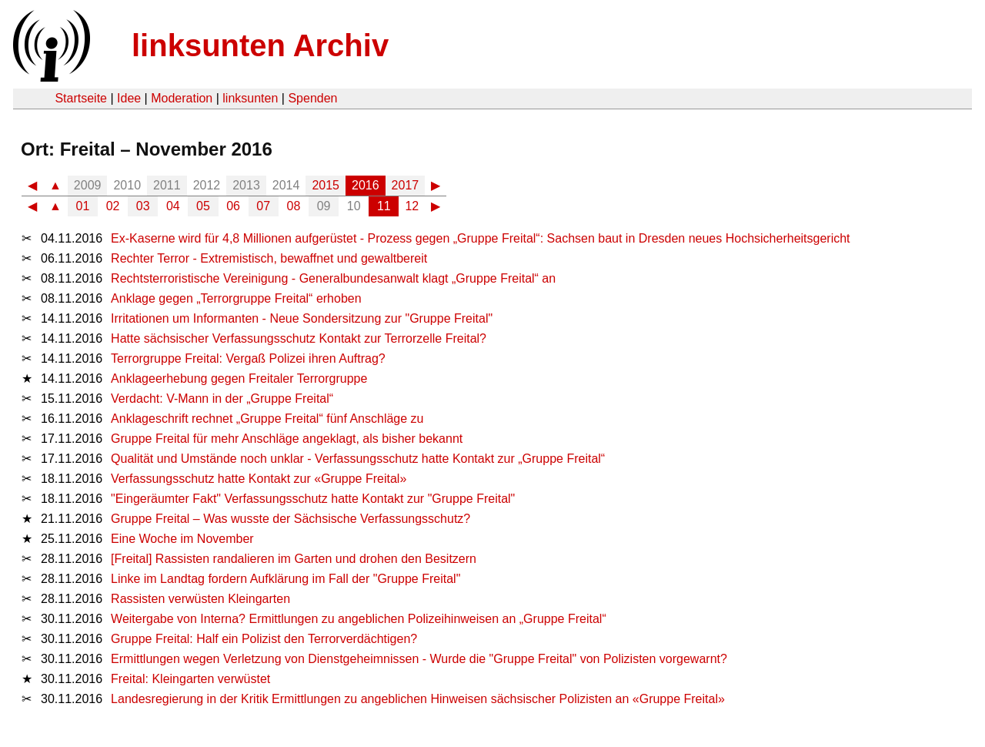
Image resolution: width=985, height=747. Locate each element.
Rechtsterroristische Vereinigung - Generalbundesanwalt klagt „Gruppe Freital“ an (333, 278)
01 (83, 206)
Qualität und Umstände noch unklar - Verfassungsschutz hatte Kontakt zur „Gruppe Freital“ (358, 458)
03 (143, 206)
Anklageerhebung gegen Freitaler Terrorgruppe (239, 378)
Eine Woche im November (182, 538)
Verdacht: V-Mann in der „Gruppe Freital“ (222, 398)
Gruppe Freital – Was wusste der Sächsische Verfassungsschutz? (290, 518)
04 (173, 206)
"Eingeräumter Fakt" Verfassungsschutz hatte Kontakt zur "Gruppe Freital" (313, 498)
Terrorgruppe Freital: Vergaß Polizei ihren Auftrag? (248, 358)
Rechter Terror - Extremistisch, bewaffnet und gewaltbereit (269, 258)
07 (263, 206)
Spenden (312, 98)
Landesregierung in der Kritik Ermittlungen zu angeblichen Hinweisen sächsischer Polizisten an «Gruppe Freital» (418, 698)
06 (233, 206)
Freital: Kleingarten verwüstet (190, 678)
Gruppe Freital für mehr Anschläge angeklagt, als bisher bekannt (286, 438)
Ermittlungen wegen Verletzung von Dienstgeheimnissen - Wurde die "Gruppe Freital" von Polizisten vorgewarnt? (419, 658)
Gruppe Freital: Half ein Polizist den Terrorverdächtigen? (264, 638)
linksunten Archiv (260, 45)
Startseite (81, 98)
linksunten (250, 98)
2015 (325, 185)
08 (294, 206)
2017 (405, 185)
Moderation (181, 98)
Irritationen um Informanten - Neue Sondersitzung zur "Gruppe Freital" (301, 318)
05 (203, 206)
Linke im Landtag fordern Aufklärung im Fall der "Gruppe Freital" (285, 578)
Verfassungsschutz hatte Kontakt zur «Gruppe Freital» (258, 478)
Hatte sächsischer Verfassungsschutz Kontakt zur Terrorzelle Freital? (298, 338)
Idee (129, 98)
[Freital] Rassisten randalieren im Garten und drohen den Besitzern (293, 558)
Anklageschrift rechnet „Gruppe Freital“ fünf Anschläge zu (267, 418)
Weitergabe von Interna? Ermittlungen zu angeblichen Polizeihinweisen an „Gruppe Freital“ (358, 618)
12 (412, 206)
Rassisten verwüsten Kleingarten (200, 598)
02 (113, 206)
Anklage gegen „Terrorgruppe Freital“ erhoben (236, 298)
